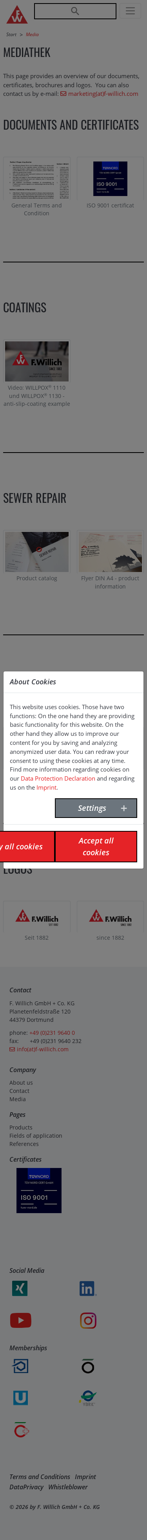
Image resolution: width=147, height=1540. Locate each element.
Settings (92, 808)
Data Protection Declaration (58, 778)
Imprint (46, 787)
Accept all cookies (96, 846)
